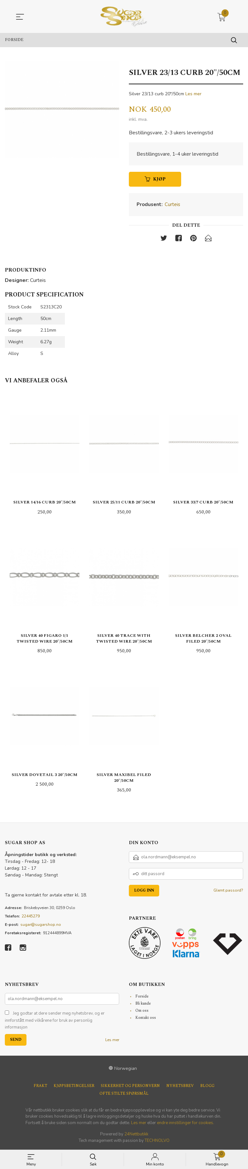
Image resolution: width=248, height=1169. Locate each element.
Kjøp (155, 180)
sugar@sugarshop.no (40, 925)
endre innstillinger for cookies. (185, 1123)
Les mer (193, 94)
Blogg (207, 1087)
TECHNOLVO (157, 1141)
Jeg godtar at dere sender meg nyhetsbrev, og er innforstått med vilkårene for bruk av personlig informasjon (55, 1021)
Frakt (40, 1087)
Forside (142, 997)
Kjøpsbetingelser (74, 1087)
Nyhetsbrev (180, 1087)
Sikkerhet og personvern (130, 1087)
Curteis (172, 205)
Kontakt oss (145, 1018)
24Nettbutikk (136, 1135)
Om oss (142, 1011)
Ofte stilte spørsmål (124, 1094)
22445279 (31, 916)
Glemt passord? (228, 891)
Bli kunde (143, 1004)
